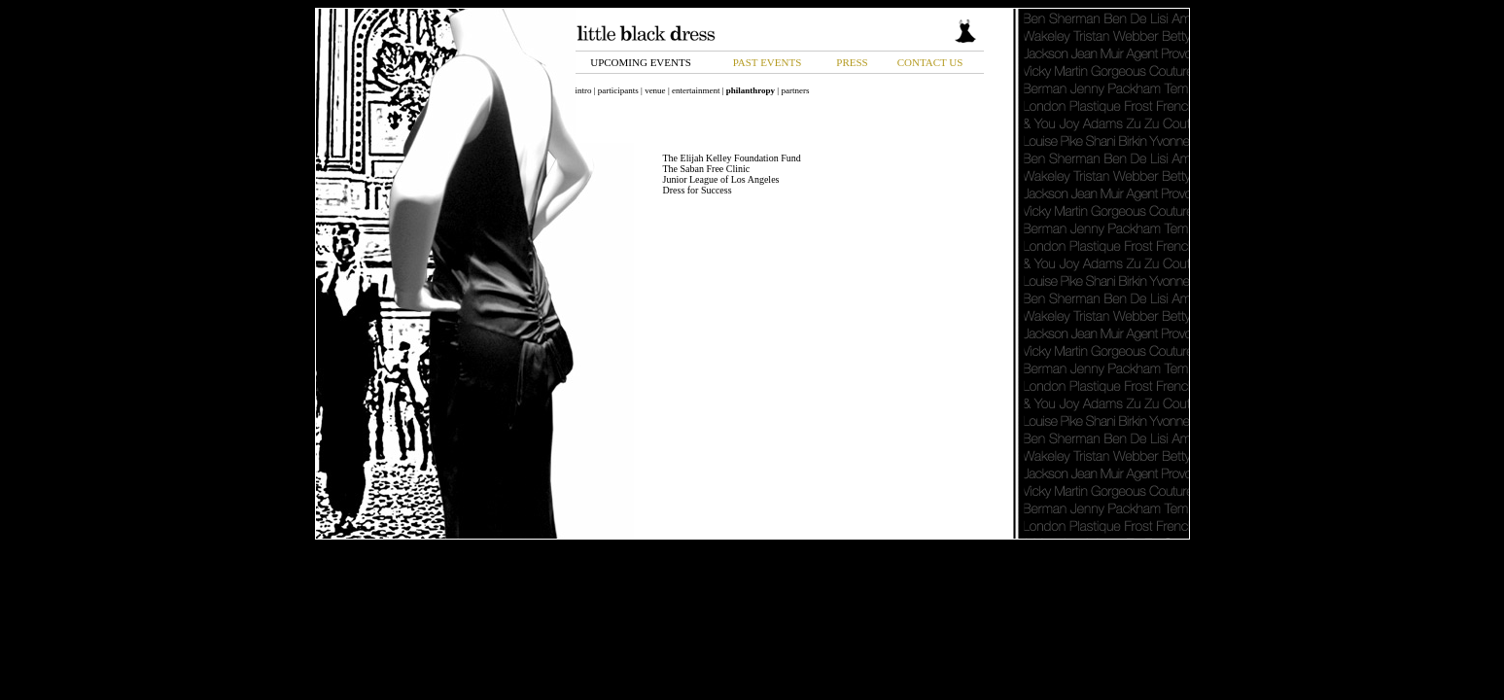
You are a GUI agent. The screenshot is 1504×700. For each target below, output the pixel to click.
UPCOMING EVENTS (640, 62)
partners (795, 90)
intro (584, 90)
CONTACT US (930, 62)
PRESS (851, 62)
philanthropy (750, 90)
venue (655, 90)
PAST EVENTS (767, 62)
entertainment (695, 90)
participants (618, 90)
